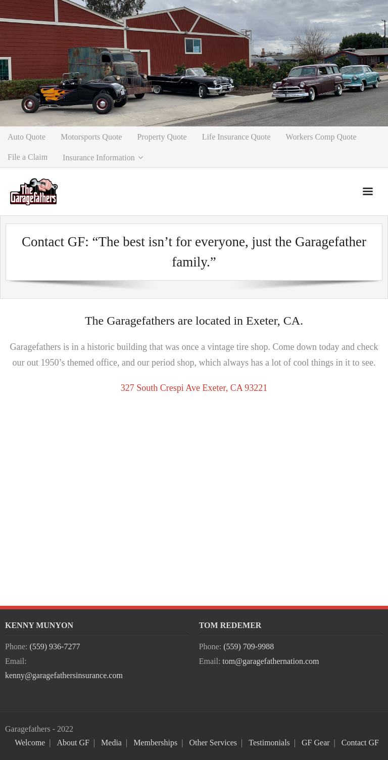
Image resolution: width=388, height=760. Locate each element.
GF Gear (316, 742)
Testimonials (269, 742)
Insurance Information (99, 157)
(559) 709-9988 (248, 646)
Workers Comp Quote (321, 136)
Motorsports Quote (91, 136)
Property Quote (161, 136)
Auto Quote (26, 136)
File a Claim (27, 157)
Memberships (155, 742)
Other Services (213, 742)
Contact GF (360, 742)
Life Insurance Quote (236, 136)
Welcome (30, 742)
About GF (73, 742)
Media (111, 742)
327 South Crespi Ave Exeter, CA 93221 (194, 388)
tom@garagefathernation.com (270, 661)
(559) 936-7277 (54, 646)
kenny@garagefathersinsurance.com (64, 675)
